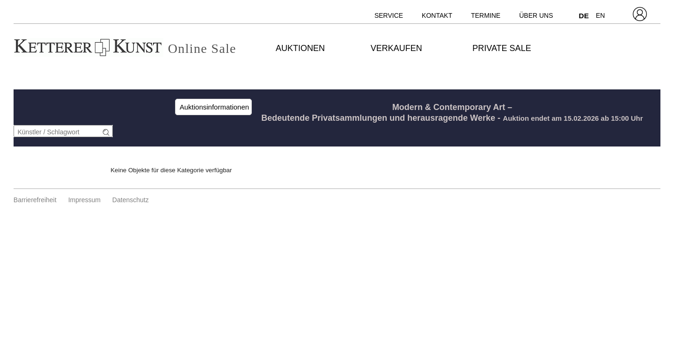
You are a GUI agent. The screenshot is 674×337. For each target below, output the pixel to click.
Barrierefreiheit (35, 200)
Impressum (84, 200)
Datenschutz (130, 200)
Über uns (536, 15)
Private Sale (501, 48)
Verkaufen (396, 48)
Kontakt (437, 15)
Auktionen (300, 48)
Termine (485, 15)
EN (600, 15)
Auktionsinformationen (213, 107)
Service (388, 15)
